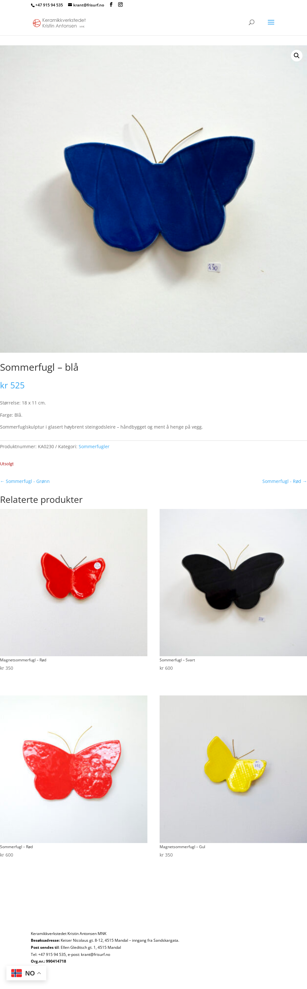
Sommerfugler (94, 446)
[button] (297, 55)
